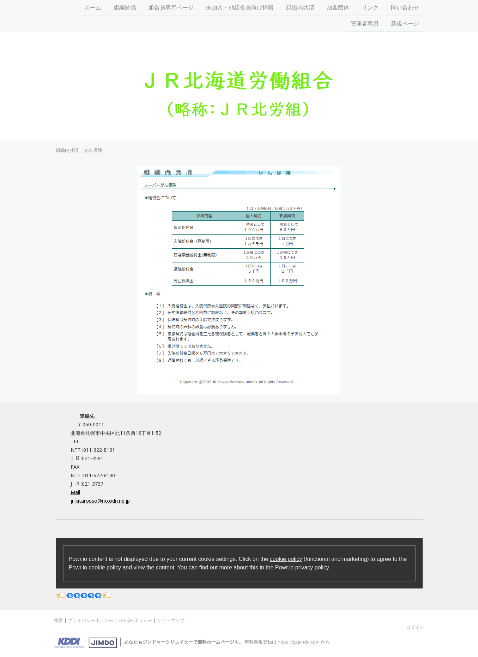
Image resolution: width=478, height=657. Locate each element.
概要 (58, 620)
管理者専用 (364, 24)
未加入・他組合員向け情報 (240, 8)
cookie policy (286, 559)
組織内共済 (300, 8)
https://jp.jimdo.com (299, 642)
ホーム (92, 8)
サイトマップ (170, 620)
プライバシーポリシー (91, 620)
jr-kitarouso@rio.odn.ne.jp (100, 500)
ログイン (415, 627)
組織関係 (125, 8)
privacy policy (312, 567)
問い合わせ (405, 8)
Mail (75, 492)
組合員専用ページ (171, 8)
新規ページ (405, 24)
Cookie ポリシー (135, 620)
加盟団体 (338, 8)
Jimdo (85, 643)
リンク (370, 8)
